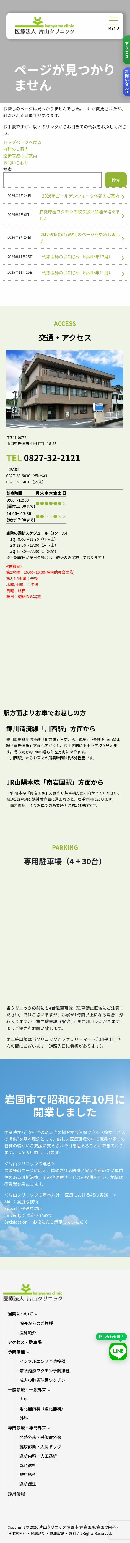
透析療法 (28, 1484)
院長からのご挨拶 (36, 1323)
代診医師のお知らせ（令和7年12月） (77, 256)
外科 (24, 1418)
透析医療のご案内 (20, 155)
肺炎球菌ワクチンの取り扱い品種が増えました (79, 214)
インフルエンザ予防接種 (42, 1361)
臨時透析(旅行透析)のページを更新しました (80, 237)
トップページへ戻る (22, 142)
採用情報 (16, 1493)
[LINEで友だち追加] (118, 1351)
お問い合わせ (16, 162)
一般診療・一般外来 (27, 1389)
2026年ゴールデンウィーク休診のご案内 (80, 196)
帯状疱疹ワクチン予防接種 (44, 1370)
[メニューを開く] (114, 20)
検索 (7, 169)
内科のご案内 (16, 149)
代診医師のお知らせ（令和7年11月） (77, 272)
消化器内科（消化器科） (42, 1408)
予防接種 (16, 1351)
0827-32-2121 (52, 458)
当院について (20, 1313)
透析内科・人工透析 (38, 1456)
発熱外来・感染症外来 (40, 1437)
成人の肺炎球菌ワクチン (42, 1380)
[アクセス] (126, 49)
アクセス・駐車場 (25, 1342)
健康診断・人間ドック (40, 1446)
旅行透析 (28, 1474)
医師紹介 (28, 1332)
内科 (24, 1399)
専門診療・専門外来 (27, 1427)
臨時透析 (28, 1465)
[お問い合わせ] (126, 82)
